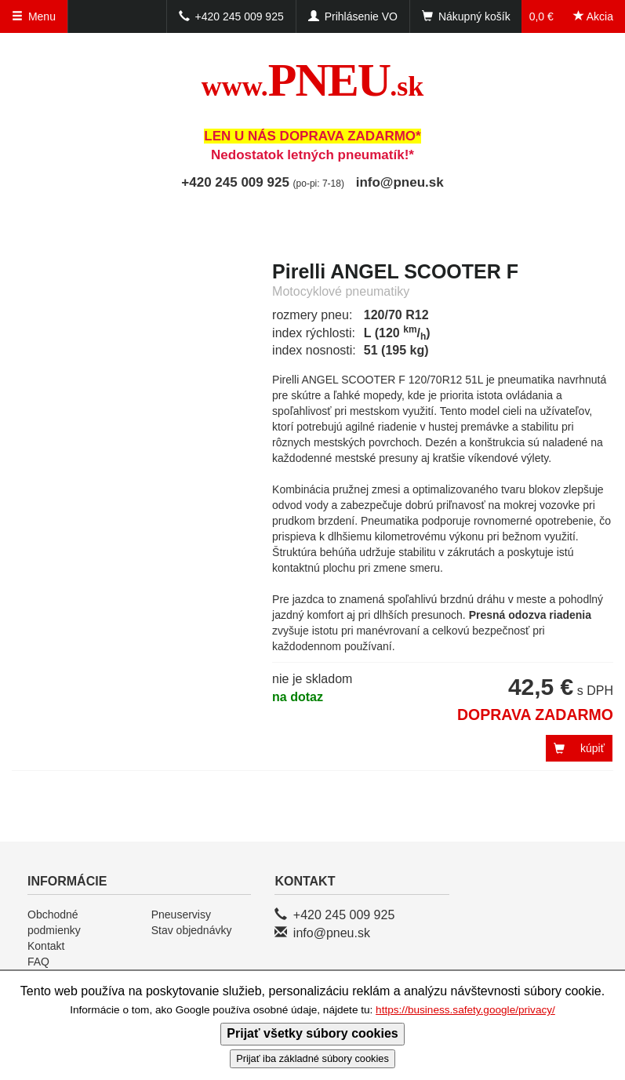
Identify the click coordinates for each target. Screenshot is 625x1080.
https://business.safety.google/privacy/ (465, 1010)
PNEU (312, 80)
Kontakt (45, 946)
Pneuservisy (181, 914)
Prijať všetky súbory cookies (312, 1033)
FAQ (38, 961)
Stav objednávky (191, 930)
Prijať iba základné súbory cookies (312, 1058)
